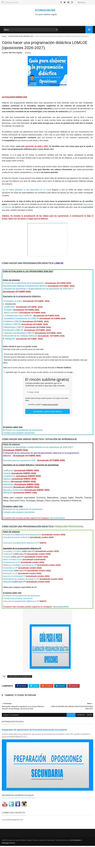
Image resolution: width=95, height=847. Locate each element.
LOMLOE (12, 326)
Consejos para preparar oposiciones (19, 434)
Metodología (8, 486)
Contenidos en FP (10, 569)
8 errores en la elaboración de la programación (24, 284)
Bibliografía (10, 340)
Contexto (7, 475)
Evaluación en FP (10, 575)
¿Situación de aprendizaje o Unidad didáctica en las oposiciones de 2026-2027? (38, 290)
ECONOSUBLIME (45, 10)
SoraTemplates (75, 841)
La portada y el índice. (12, 302)
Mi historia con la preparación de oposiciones (23, 431)
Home (4, 37)
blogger (70, 716)
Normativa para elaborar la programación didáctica (25, 287)
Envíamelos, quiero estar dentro (47, 413)
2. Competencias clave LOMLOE (17, 317)
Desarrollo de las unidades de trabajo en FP (21, 580)
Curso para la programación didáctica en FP (21, 544)
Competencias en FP (11, 564)
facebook (80, 716)
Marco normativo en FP (12, 561)
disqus (89, 716)
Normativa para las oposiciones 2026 (19, 462)
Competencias (9, 477)
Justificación (8, 472)
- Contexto (7, 311)
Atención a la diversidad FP (14, 577)
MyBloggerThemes (8, 844)
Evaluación (8, 488)
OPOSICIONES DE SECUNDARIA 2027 (20, 37)
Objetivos (7, 480)
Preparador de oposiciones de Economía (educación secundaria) (34, 731)
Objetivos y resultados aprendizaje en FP (20, 566)
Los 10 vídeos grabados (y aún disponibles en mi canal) (27, 191)
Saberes (6, 483)
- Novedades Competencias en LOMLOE (21, 320)
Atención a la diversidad (13, 491)
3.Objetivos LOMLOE (12, 323)
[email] (47, 393)
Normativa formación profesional (16, 539)
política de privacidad (50, 406)
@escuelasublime (57, 519)
